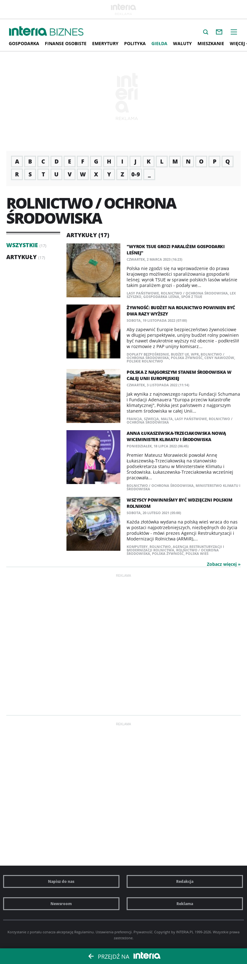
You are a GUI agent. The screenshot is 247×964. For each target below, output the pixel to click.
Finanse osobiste (66, 43)
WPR (195, 354)
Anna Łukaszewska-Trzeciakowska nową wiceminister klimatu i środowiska (176, 436)
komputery (137, 546)
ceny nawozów (219, 357)
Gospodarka (24, 43)
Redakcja (184, 881)
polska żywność (186, 357)
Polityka (135, 43)
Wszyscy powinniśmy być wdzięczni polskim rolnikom (179, 503)
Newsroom (61, 903)
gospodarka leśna (161, 296)
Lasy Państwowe (143, 293)
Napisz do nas (61, 881)
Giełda (159, 43)
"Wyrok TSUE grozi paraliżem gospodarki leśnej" (175, 249)
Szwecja (151, 418)
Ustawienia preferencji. (114, 932)
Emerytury (105, 43)
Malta (167, 418)
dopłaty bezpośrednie (148, 354)
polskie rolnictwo (145, 361)
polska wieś (197, 553)
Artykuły (21, 257)
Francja (134, 418)
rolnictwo (160, 546)
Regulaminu (84, 932)
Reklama (184, 903)
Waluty (182, 43)
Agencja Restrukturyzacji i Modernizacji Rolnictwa (175, 548)
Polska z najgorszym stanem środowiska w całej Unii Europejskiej (179, 375)
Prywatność (143, 932)
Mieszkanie (210, 43)
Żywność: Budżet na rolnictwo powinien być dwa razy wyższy (181, 311)
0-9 (135, 174)
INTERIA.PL (185, 932)
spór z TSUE (191, 296)
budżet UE (180, 354)
